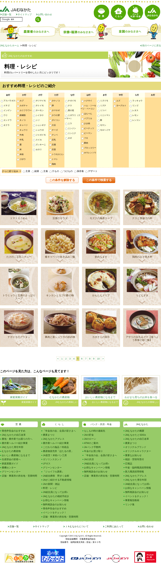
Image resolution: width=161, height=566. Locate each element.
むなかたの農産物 (11, 451)
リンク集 (130, 504)
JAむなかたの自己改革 (14, 434)
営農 (18, 424)
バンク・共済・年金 (101, 424)
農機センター (9, 467)
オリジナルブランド (135, 447)
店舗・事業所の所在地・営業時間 (19, 475)
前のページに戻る (151, 45)
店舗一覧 (6, 14)
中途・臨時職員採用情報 (138, 467)
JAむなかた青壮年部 (12, 447)
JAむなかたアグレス (53, 439)
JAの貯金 (89, 434)
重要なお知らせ (133, 455)
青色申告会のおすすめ (13, 430)
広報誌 (128, 463)
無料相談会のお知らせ (54, 504)
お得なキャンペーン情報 (56, 500)
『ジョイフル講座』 (53, 471)
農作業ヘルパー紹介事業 (15, 443)
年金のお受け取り (93, 451)
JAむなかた (142, 424)
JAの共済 (89, 459)
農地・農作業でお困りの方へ (17, 439)
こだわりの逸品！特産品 (56, 447)
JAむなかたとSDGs (135, 434)
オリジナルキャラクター (138, 451)
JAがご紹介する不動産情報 (57, 479)
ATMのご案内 (91, 443)
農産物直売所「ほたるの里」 (58, 451)
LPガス (46, 463)
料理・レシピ (50, 488)
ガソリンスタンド (52, 459)
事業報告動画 (132, 500)
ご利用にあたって (114, 526)
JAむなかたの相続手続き (56, 496)
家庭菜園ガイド (10, 463)
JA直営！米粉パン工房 (55, 455)
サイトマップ (25, 14)
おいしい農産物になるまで (16, 455)
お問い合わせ (45, 14)
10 (98, 358)
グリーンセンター (11, 471)
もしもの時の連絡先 (94, 430)
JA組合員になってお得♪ (55, 492)
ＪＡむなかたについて (77, 526)
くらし (60, 424)
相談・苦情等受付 (134, 459)
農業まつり (49, 434)
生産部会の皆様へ (11, 459)
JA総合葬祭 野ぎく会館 (56, 475)
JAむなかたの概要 (134, 430)
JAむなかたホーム (9, 45)
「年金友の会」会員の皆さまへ (59, 430)
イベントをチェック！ (54, 512)
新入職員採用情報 (134, 471)
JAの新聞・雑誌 (51, 484)
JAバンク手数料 (92, 447)
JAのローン (90, 439)
